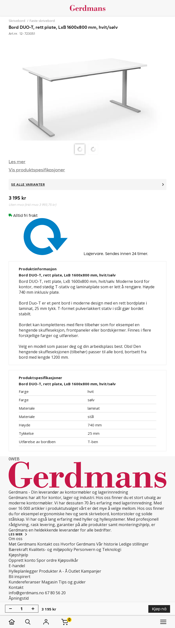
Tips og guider (72, 582)
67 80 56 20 (55, 593)
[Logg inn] (46, 622)
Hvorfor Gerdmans (77, 544)
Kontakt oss (48, 544)
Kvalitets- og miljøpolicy (51, 549)
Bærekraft (18, 549)
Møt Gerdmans (22, 544)
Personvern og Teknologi (97, 549)
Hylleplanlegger (23, 571)
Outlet (74, 571)
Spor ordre (47, 560)
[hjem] (17, 622)
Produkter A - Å (53, 571)
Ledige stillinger (134, 544)
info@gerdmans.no (26, 593)
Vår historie (107, 544)
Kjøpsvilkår (68, 560)
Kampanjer (91, 571)
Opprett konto (22, 560)
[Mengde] (21, 609)
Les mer (17, 162)
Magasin (49, 582)
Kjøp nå (159, 609)
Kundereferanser (24, 582)
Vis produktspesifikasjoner (37, 170)
